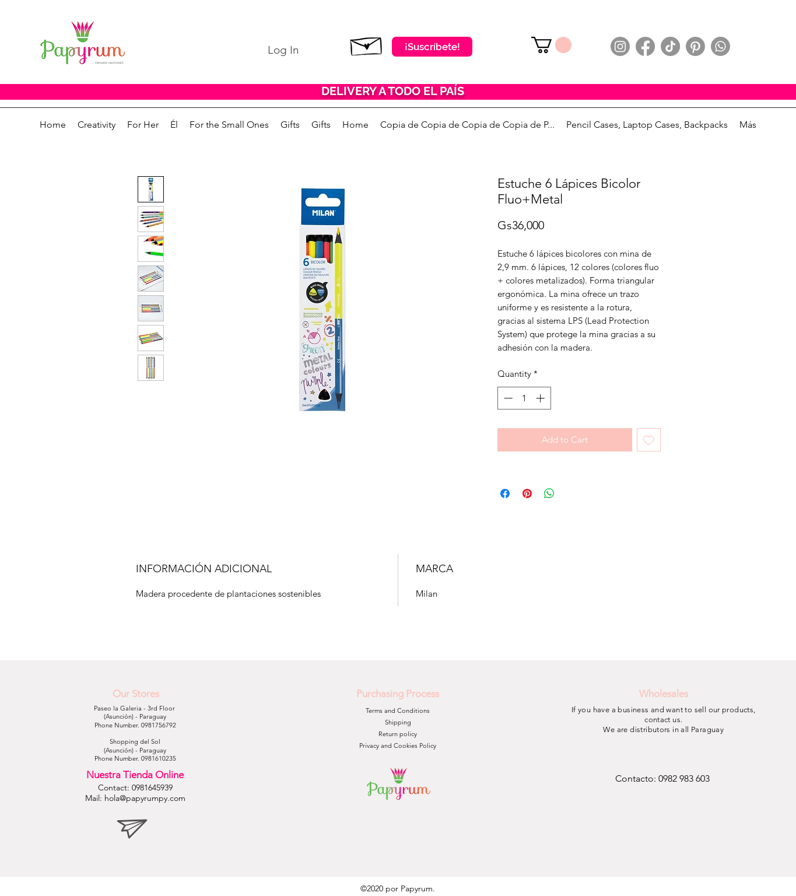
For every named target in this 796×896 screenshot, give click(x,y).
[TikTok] (670, 46)
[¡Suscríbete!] (432, 47)
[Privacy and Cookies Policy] (398, 746)
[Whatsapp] (720, 46)
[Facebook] (645, 46)
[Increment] (541, 398)
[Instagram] (620, 46)
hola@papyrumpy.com (144, 798)
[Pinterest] (695, 46)
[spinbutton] (524, 398)
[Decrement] (507, 398)
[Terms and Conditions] (398, 711)
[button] (551, 45)
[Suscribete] (366, 44)
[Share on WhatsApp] (549, 494)
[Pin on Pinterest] (527, 494)
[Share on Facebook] (505, 494)
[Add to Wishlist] (649, 440)
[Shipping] (398, 723)
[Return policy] (398, 734)
